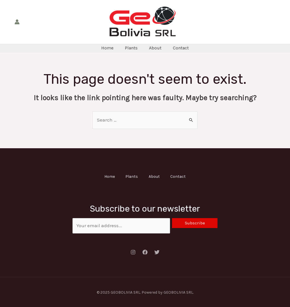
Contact (181, 48)
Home (107, 48)
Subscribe (195, 222)
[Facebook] (145, 251)
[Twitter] (157, 251)
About (155, 48)
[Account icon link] (17, 21)
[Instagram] (133, 251)
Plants (131, 48)
